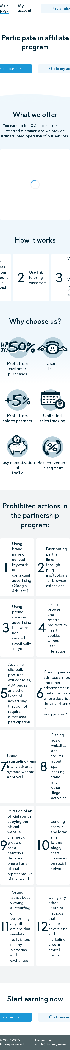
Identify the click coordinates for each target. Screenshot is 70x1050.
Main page (4, 8)
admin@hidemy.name (50, 1044)
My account (24, 8)
